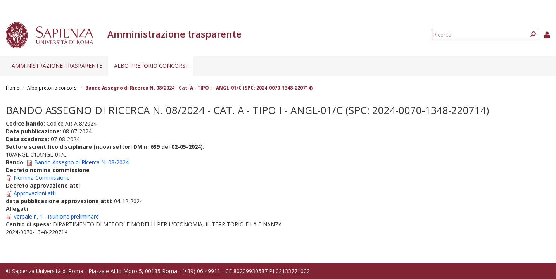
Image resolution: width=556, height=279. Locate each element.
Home (12, 87)
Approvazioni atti (35, 193)
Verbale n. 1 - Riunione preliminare (56, 216)
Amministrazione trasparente (57, 65)
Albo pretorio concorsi (150, 65)
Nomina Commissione (42, 177)
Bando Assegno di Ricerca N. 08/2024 (81, 162)
